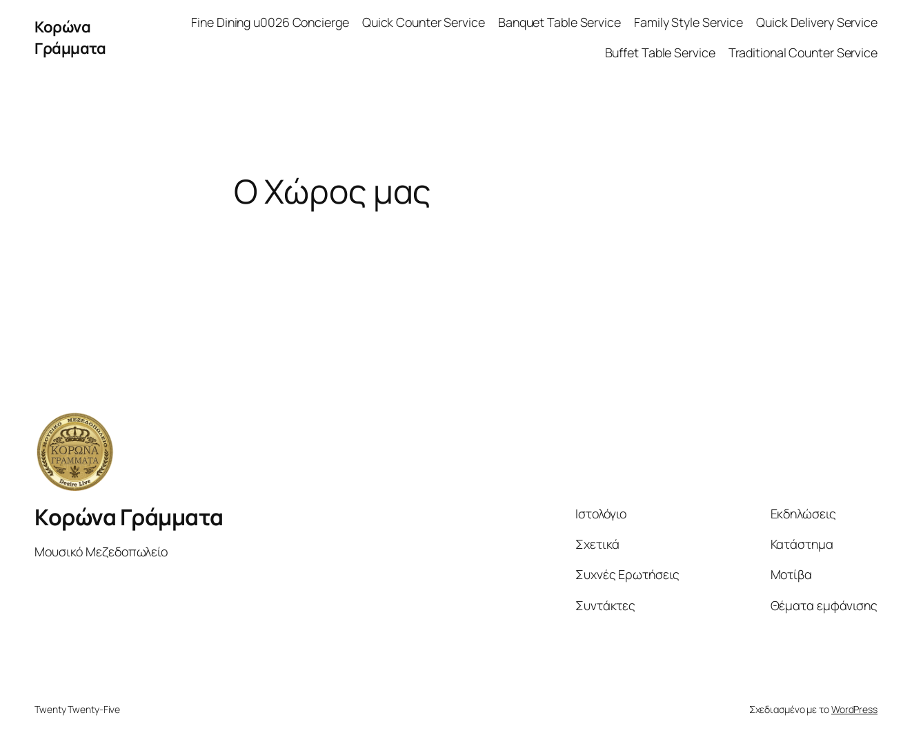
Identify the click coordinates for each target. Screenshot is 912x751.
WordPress (854, 709)
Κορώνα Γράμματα (70, 38)
